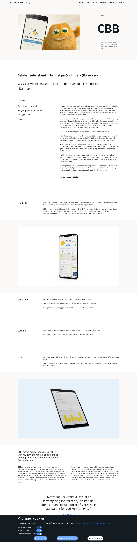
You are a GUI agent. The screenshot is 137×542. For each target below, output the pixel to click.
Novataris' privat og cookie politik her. (96, 530)
